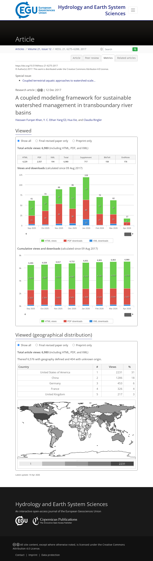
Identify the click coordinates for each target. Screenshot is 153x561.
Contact (19, 555)
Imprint (33, 555)
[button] (101, 49)
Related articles (126, 58)
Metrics (108, 58)
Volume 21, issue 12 (39, 49)
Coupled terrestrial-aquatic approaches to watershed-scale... (58, 80)
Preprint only (82, 141)
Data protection (50, 555)
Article (76, 58)
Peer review (92, 58)
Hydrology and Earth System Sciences (92, 10)
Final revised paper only (51, 141)
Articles (19, 49)
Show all (24, 141)
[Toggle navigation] (133, 10)
